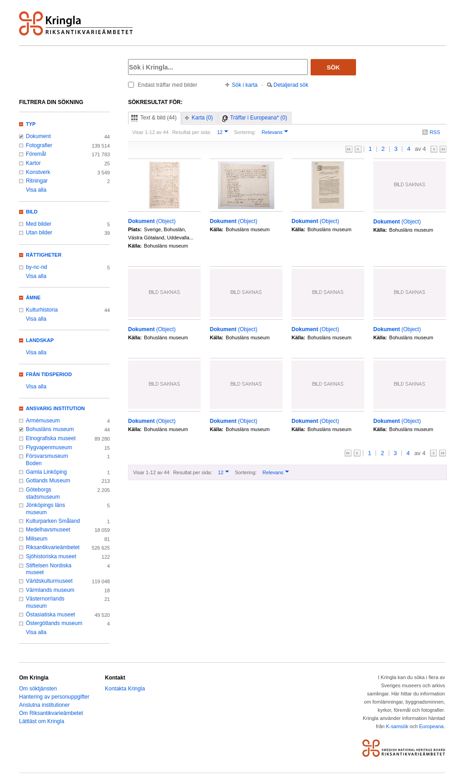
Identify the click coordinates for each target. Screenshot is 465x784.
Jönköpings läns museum (45, 509)
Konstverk (38, 172)
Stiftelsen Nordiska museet (48, 569)
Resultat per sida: (191, 132)
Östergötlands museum (54, 623)
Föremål (36, 154)
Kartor (33, 163)
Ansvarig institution (55, 408)
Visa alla (36, 190)
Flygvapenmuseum (49, 447)
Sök (333, 67)
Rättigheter (43, 255)
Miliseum (36, 539)
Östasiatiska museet (50, 614)
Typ (30, 124)
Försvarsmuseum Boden (47, 459)
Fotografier (39, 145)
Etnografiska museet (51, 438)
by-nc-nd (36, 267)
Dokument (38, 136)
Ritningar (37, 181)
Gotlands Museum (48, 480)
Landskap (40, 340)
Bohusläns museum (50, 429)
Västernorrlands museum (45, 602)
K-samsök (397, 726)
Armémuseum (43, 420)
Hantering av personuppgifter (54, 697)
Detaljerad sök (290, 85)
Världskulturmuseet (49, 581)
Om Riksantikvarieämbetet (51, 713)
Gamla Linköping (46, 472)
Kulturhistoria (42, 310)
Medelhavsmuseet (48, 529)
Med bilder (38, 224)
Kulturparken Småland (53, 521)
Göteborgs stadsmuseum (43, 493)
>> (443, 149)
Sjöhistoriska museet (51, 556)
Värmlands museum (50, 590)
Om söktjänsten (38, 688)
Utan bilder (39, 232)
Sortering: (245, 132)
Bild (32, 211)
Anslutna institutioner (44, 705)
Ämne (33, 297)
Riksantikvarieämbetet (52, 547)
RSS (435, 132)
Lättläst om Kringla (41, 721)
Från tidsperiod (49, 374)
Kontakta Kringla (125, 688)
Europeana (431, 726)
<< (349, 149)
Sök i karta (245, 85)
